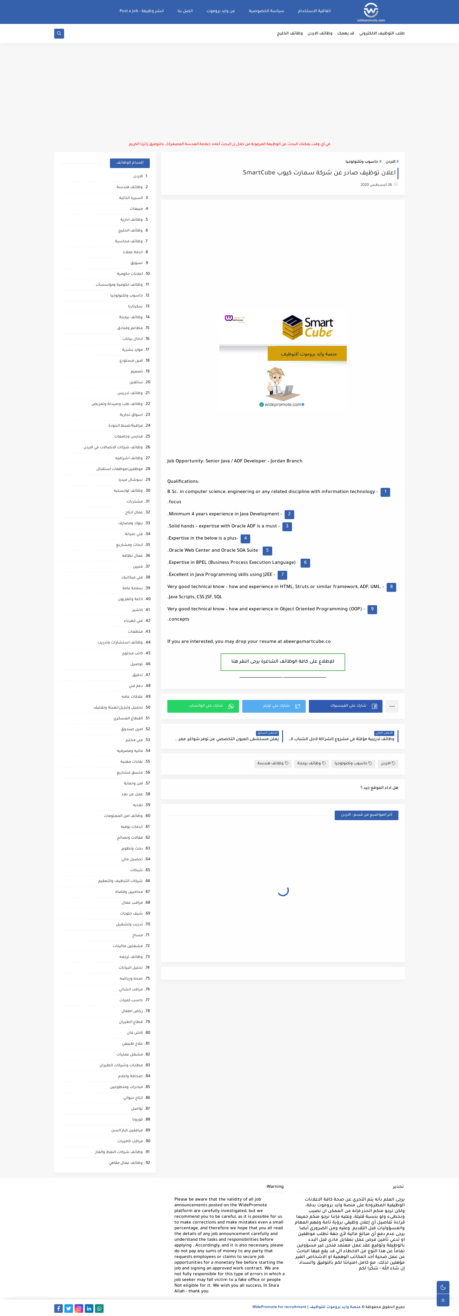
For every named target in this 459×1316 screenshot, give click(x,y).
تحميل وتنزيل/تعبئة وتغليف (118, 708)
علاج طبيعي (132, 1044)
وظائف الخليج (290, 34)
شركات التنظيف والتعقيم (120, 881)
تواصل (137, 1109)
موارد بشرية (132, 350)
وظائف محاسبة (129, 242)
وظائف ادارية (131, 220)
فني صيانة (134, 535)
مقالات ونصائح (130, 838)
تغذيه (138, 806)
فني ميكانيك (132, 578)
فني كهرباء (133, 621)
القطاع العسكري (128, 719)
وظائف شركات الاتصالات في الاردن (113, 448)
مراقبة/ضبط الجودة (125, 426)
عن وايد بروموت (221, 11)
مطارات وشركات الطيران (121, 1066)
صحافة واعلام (130, 1077)
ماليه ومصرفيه (130, 751)
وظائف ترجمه (131, 957)
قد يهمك (345, 34)
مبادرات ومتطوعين (126, 1087)
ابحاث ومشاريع (129, 545)
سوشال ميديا (131, 480)
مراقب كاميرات (130, 1142)
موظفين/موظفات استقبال (119, 469)
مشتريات (135, 502)
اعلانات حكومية (130, 274)
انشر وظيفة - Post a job (142, 11)
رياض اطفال (132, 1012)
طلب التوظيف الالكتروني (382, 34)
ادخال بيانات (132, 339)
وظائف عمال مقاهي (126, 1163)
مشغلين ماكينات (128, 947)
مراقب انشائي (131, 990)
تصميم (137, 372)
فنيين (138, 567)
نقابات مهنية (131, 762)
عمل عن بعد (132, 795)
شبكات (136, 871)
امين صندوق (132, 730)
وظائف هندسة (273, 763)
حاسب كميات (131, 1001)
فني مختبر (134, 741)
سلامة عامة (132, 589)
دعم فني (136, 686)
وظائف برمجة (311, 763)
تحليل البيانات (131, 968)
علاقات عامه (132, 697)
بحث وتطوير (132, 849)
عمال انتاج (134, 513)
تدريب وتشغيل (129, 925)
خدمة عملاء (133, 253)
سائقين (136, 383)
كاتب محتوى (132, 654)
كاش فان (135, 1033)
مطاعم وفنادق (130, 329)
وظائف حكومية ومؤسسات (119, 285)
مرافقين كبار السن (127, 1131)
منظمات (135, 632)
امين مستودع (131, 361)
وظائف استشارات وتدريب (120, 643)
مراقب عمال (132, 903)
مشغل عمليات (129, 1055)
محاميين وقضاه (129, 892)
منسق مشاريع (130, 773)
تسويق (136, 263)
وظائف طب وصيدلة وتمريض (117, 404)
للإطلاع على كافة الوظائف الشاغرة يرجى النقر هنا (282, 662)
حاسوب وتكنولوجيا (362, 162)
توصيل (136, 665)
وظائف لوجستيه (128, 491)
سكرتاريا (135, 307)
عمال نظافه (132, 556)
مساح (137, 936)
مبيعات (136, 209)
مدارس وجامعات (128, 437)
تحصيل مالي (132, 860)
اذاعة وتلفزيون (130, 600)
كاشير (137, 610)
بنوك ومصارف (130, 524)
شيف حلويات (131, 914)
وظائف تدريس (130, 394)
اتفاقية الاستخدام (314, 11)
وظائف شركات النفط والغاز (119, 1153)
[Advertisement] (229, 92)
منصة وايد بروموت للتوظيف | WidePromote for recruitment (306, 1307)
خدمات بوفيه (132, 827)
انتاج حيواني (133, 1098)
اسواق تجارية (131, 415)
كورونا (137, 1120)
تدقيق (137, 675)
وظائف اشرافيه (129, 459)
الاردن (390, 162)
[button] (345, 706)
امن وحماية (133, 784)
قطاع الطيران (131, 1022)
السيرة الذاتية (131, 198)
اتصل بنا (185, 11)
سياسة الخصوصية (266, 11)
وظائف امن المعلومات (123, 816)
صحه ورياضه (131, 979)
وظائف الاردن (320, 34)
